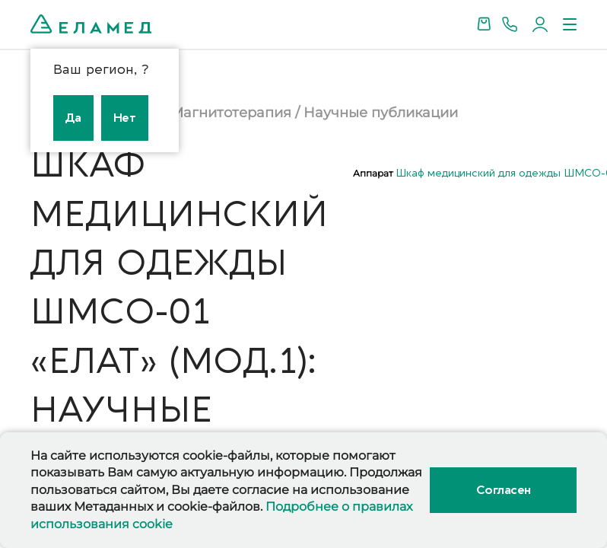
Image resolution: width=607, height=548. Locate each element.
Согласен (503, 490)
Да (73, 118)
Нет (124, 118)
